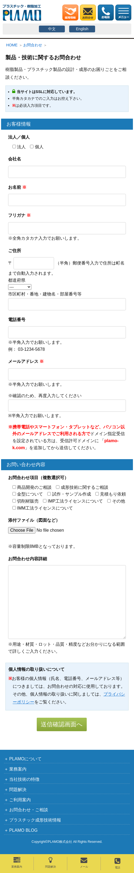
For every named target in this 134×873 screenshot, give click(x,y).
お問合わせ (32, 45)
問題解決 (50, 862)
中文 (52, 29)
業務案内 (16, 862)
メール (84, 862)
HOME (12, 45)
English (82, 29)
